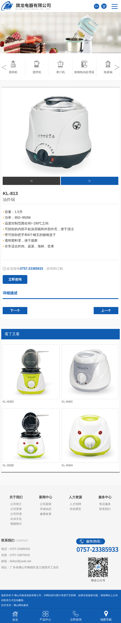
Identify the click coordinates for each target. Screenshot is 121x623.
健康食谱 (45, 513)
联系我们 (105, 509)
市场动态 (45, 509)
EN (96, 6)
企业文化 (16, 518)
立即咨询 (15, 279)
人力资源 (75, 497)
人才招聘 (75, 504)
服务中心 (105, 497)
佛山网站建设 (21, 605)
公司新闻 (45, 504)
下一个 (15, 310)
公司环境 (16, 513)
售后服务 (105, 504)
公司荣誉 (16, 509)
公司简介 (16, 504)
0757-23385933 (20, 549)
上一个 (106, 310)
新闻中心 (45, 497)
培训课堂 (75, 509)
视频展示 (16, 523)
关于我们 (16, 497)
